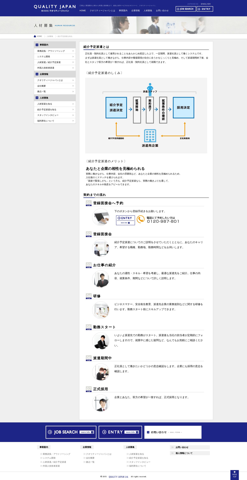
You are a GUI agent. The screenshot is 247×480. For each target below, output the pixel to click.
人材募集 (148, 10)
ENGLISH (206, 4)
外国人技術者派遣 (45, 68)
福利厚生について (45, 121)
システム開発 (43, 56)
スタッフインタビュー (47, 115)
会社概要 (41, 86)
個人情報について (184, 453)
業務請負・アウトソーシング (51, 51)
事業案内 (123, 10)
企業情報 (135, 10)
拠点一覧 (41, 91)
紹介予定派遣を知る (46, 109)
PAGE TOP (234, 476)
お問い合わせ (162, 10)
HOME (83, 10)
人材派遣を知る (44, 104)
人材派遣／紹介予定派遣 (49, 62)
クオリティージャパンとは (102, 10)
